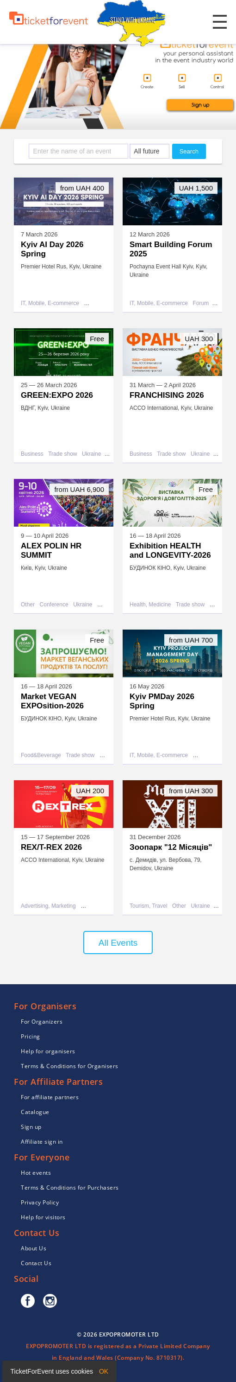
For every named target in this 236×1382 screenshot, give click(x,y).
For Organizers (41, 1021)
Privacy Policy (40, 1202)
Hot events (36, 1173)
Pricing (30, 1036)
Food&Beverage (41, 755)
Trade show (62, 454)
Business (32, 454)
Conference (54, 605)
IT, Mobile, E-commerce (50, 303)
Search (189, 151)
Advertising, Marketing (48, 906)
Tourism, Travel (148, 906)
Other (28, 605)
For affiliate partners (50, 1097)
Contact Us (36, 1263)
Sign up (31, 1127)
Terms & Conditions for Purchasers (70, 1187)
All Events (118, 943)
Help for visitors (43, 1217)
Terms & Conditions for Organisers (69, 1066)
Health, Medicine (150, 605)
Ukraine (91, 454)
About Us (33, 1248)
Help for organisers (48, 1051)
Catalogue (35, 1112)
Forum (201, 303)
